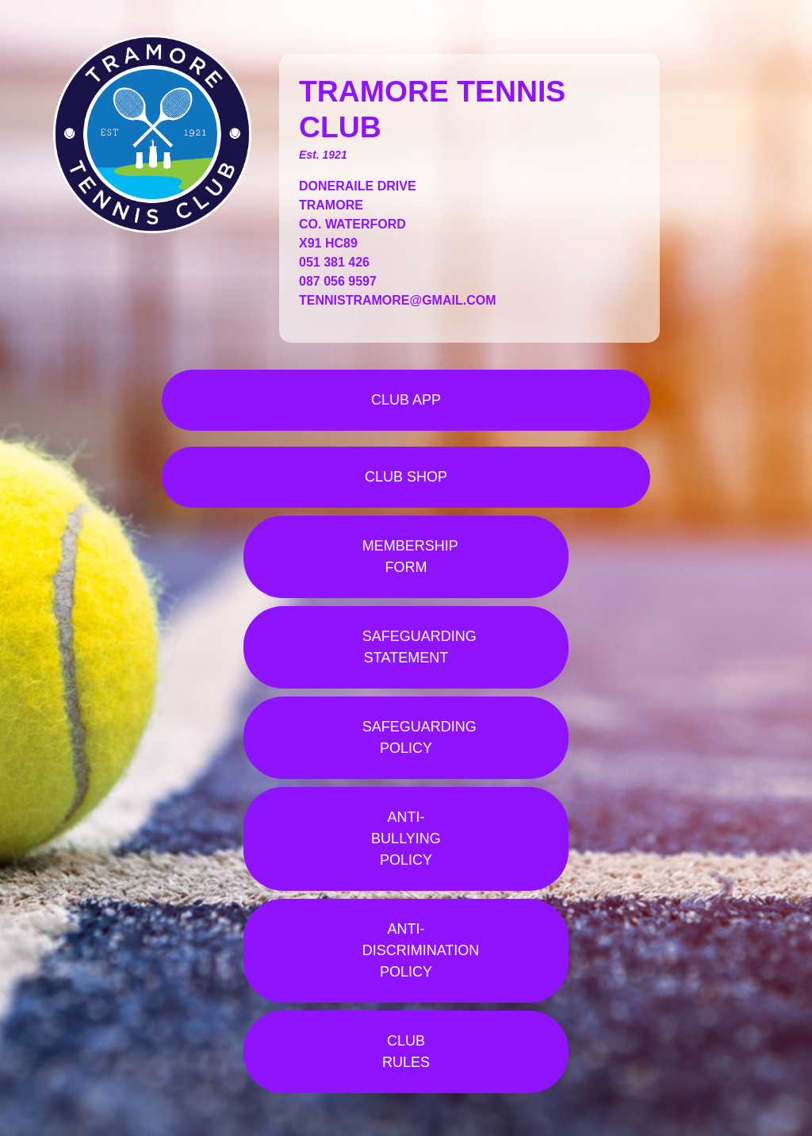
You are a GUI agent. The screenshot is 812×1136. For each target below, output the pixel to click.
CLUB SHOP (406, 477)
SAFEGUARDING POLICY (419, 737)
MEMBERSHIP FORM (410, 556)
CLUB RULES (406, 1051)
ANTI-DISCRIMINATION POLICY (421, 950)
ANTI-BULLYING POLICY (406, 838)
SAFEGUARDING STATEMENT (419, 647)
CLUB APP (406, 400)
